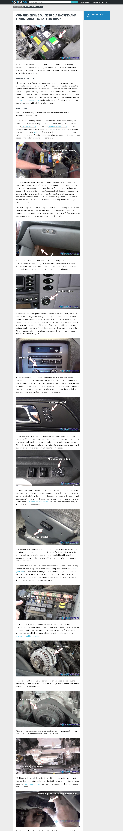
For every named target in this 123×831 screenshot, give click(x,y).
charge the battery (28, 126)
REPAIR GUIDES (85, 2)
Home (15, 6)
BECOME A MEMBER (98, 2)
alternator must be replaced (27, 636)
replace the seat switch (38, 502)
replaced (37, 132)
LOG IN (108, 2)
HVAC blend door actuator (28, 100)
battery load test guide (57, 126)
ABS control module (32, 784)
